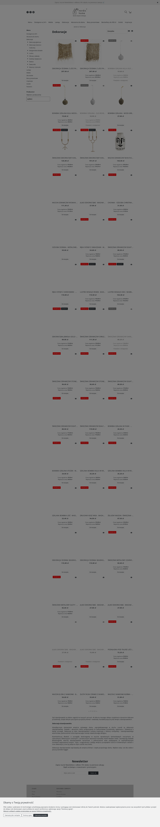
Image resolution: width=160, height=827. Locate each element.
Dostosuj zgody (27, 815)
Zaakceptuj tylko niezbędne (12, 815)
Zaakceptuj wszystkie (41, 815)
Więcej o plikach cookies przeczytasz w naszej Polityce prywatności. (27, 811)
